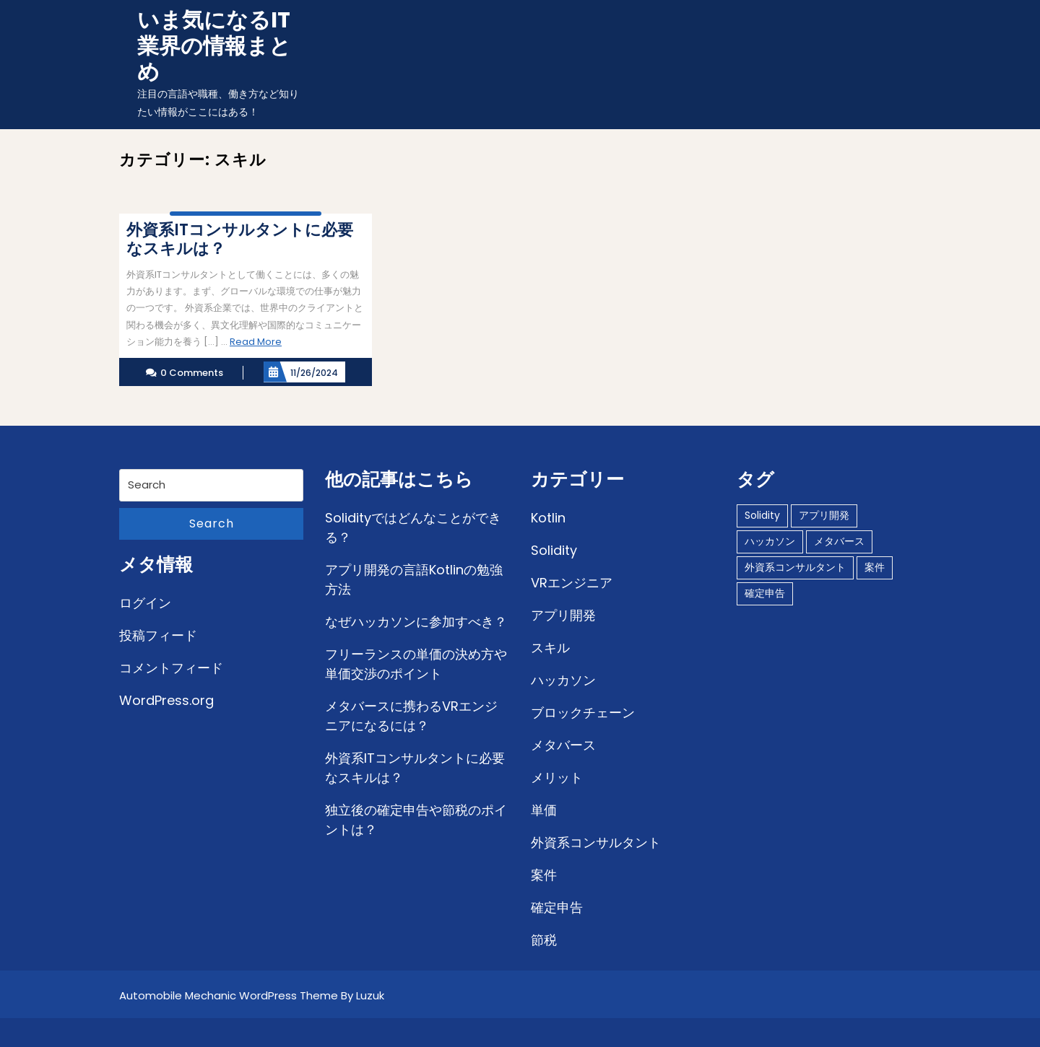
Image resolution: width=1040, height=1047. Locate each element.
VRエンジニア (571, 583)
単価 (544, 810)
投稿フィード (158, 635)
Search (211, 523)
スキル (550, 648)
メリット (557, 777)
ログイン (145, 603)
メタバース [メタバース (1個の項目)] (839, 541)
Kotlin (548, 518)
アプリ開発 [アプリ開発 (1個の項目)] (824, 515)
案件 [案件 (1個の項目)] (874, 567)
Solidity (554, 550)
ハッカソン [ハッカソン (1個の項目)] (770, 541)
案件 (544, 875)
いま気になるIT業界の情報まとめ (214, 46)
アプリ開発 (563, 615)
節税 (544, 940)
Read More (256, 342)
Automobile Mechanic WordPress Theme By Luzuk (251, 995)
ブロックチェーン (583, 713)
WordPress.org (166, 700)
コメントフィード (171, 668)
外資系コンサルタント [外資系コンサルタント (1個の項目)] (795, 567)
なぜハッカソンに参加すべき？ (416, 622)
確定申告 (557, 907)
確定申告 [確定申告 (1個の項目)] (765, 593)
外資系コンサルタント (596, 842)
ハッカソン (563, 680)
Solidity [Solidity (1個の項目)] (762, 515)
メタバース (563, 745)
